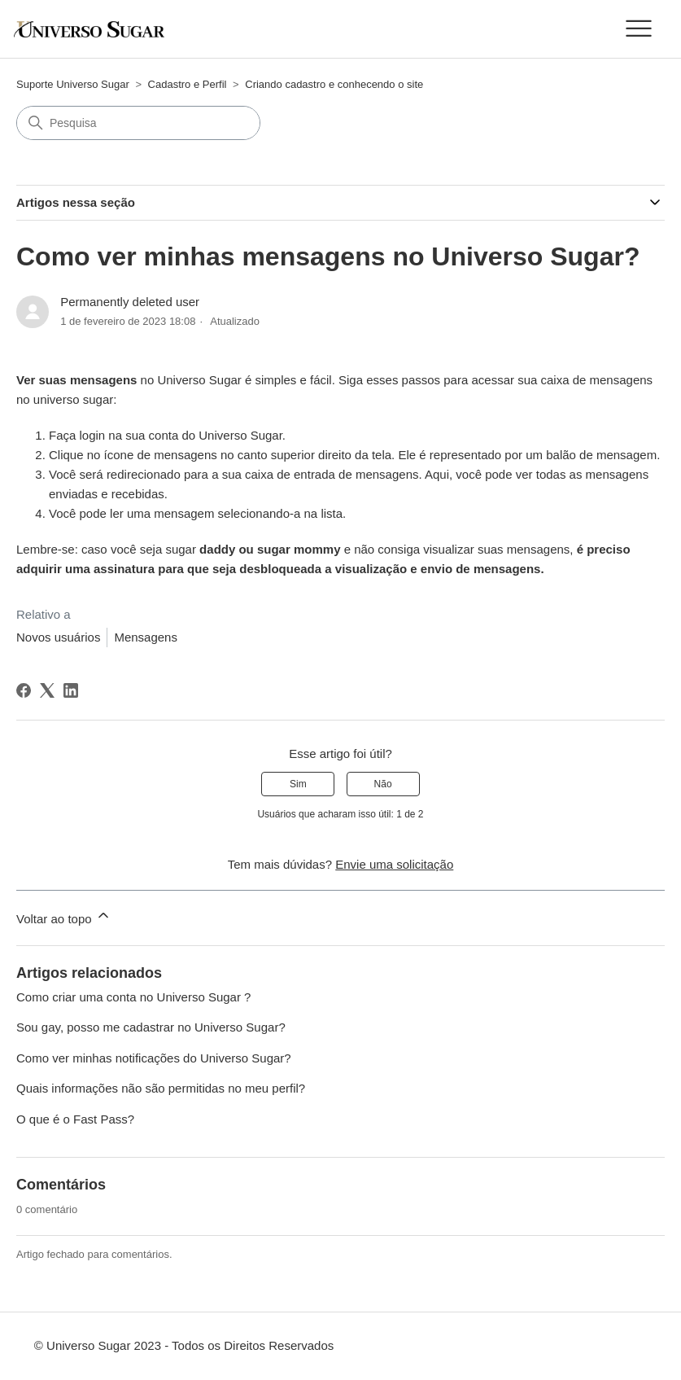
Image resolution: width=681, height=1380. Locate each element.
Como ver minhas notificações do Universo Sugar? (153, 1058)
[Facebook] (23, 690)
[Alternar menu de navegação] (638, 29)
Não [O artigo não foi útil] (383, 784)
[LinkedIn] (70, 690)
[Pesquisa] (138, 123)
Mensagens (145, 637)
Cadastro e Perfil (187, 84)
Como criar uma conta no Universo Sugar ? (133, 997)
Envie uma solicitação (394, 864)
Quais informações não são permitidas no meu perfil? (160, 1088)
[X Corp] (47, 690)
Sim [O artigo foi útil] (298, 784)
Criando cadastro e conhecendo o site (334, 84)
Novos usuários (58, 637)
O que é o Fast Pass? (75, 1119)
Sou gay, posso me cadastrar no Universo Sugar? (151, 1027)
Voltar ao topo (63, 916)
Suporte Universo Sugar (72, 84)
